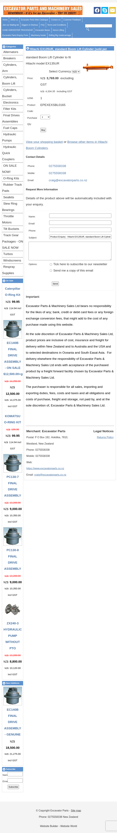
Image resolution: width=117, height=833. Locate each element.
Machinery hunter (38, 35)
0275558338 (57, 166)
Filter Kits (9, 108)
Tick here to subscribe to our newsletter (78, 267)
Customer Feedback (72, 20)
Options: (33, 267)
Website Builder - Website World (58, 826)
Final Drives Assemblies (11, 118)
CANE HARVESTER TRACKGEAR (17, 30)
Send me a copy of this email (71, 274)
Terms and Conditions (56, 25)
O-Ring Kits (11, 178)
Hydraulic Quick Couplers (9, 153)
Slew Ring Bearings (9, 206)
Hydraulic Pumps (9, 137)
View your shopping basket (44, 142)
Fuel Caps (10, 128)
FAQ (43, 25)
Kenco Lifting (58, 30)
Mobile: (31, 173)
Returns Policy (105, 440)
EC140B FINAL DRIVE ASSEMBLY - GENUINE (12, 722)
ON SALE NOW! (9, 169)
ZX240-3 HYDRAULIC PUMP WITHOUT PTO (13, 636)
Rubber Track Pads (12, 187)
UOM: (30, 98)
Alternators (10, 52)
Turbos (8, 254)
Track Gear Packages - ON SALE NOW (12, 241)
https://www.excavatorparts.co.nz (45, 471)
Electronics (10, 102)
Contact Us (56, 20)
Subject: (33, 237)
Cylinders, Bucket (9, 93)
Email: (6, 781)
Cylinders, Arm (9, 68)
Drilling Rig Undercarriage (60, 35)
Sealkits (8, 197)
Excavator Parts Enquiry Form (15, 35)
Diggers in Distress (30, 25)
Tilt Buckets (11, 229)
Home (5, 20)
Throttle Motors (8, 219)
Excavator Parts (59, 810)
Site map (76, 810)
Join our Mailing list (10, 25)
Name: (6, 775)
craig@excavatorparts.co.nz (68, 180)
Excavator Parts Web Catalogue (34, 20)
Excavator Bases (43, 30)
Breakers (9, 58)
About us (14, 20)
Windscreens (12, 260)
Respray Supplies (8, 270)
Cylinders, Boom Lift (9, 80)
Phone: (31, 166)
